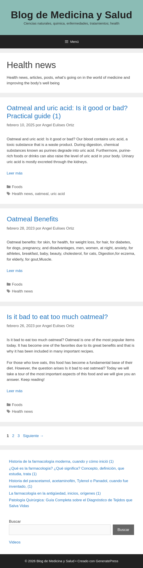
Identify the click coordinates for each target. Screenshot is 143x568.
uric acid (58, 194)
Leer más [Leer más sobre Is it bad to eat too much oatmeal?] (15, 391)
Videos (15, 542)
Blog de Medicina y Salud (71, 15)
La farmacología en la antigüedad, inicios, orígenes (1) (55, 493)
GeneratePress (107, 561)
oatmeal (41, 194)
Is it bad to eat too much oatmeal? (57, 316)
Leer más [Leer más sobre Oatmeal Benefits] (15, 271)
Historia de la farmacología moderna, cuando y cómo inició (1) (61, 461)
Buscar (15, 521)
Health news (22, 194)
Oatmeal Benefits (32, 219)
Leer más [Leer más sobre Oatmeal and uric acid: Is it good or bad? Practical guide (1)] (15, 173)
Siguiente (33, 436)
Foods (17, 187)
